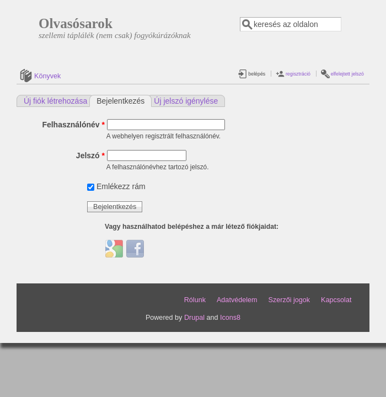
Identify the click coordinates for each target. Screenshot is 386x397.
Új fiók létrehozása (55, 100)
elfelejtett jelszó (347, 74)
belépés (256, 74)
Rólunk (195, 300)
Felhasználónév (73, 124)
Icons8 (230, 317)
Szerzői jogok (289, 300)
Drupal (194, 317)
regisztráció (298, 74)
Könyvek (47, 76)
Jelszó (90, 155)
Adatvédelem (237, 300)
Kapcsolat (336, 300)
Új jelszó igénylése (186, 100)
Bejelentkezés (124, 100)
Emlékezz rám (121, 186)
